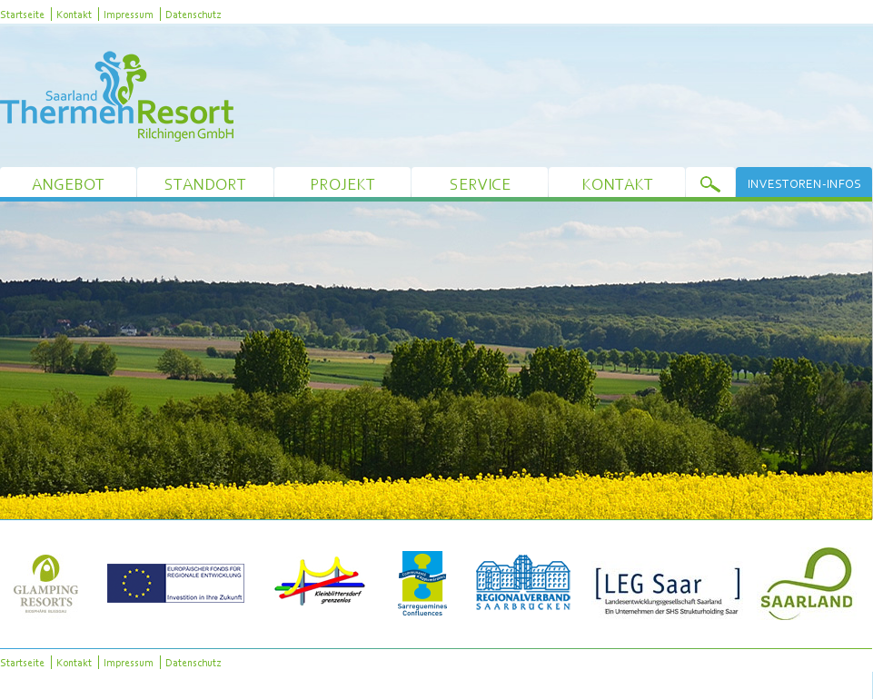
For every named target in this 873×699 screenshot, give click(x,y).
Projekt (342, 183)
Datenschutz (193, 14)
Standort (205, 183)
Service (480, 183)
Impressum (129, 14)
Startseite (22, 14)
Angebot (68, 183)
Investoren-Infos (804, 183)
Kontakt (74, 14)
